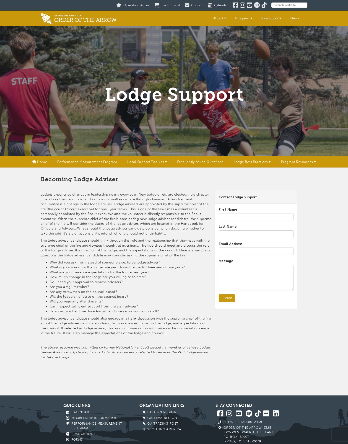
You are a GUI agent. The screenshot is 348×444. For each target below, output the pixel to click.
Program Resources (297, 162)
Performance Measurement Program (87, 162)
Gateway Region (162, 418)
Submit (227, 298)
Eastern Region (162, 412)
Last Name (227, 227)
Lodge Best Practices (251, 162)
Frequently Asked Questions (200, 162)
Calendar (80, 412)
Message (226, 261)
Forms (77, 439)
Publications (83, 434)
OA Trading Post (162, 424)
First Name (228, 209)
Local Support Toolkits (145, 162)
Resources (269, 18)
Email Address (231, 244)
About (218, 18)
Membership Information (94, 418)
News (294, 18)
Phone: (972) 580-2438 (242, 422)
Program (242, 18)
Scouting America (164, 429)
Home (39, 162)
